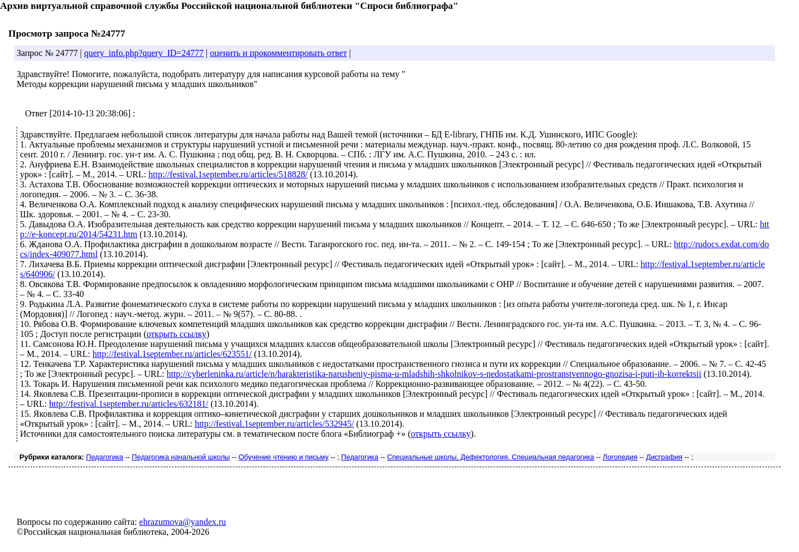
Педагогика (104, 457)
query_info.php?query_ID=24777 (144, 53)
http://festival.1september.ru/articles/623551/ (172, 354)
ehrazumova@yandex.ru (182, 522)
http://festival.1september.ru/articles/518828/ (228, 174)
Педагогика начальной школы (181, 457)
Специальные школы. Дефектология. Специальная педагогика (490, 457)
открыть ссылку (176, 334)
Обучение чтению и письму (283, 457)
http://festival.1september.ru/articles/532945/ (274, 423)
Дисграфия (664, 457)
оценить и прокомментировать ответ (278, 53)
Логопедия (620, 457)
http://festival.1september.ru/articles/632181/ (128, 403)
